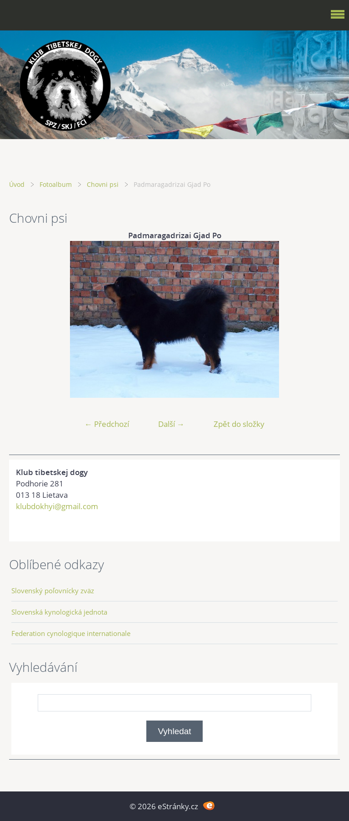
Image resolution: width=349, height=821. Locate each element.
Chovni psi (103, 184)
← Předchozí (107, 424)
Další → (171, 424)
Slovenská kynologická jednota (59, 611)
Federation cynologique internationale (70, 633)
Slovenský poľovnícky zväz (52, 590)
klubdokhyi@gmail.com (57, 506)
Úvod (17, 184)
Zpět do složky (239, 424)
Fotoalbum (56, 184)
